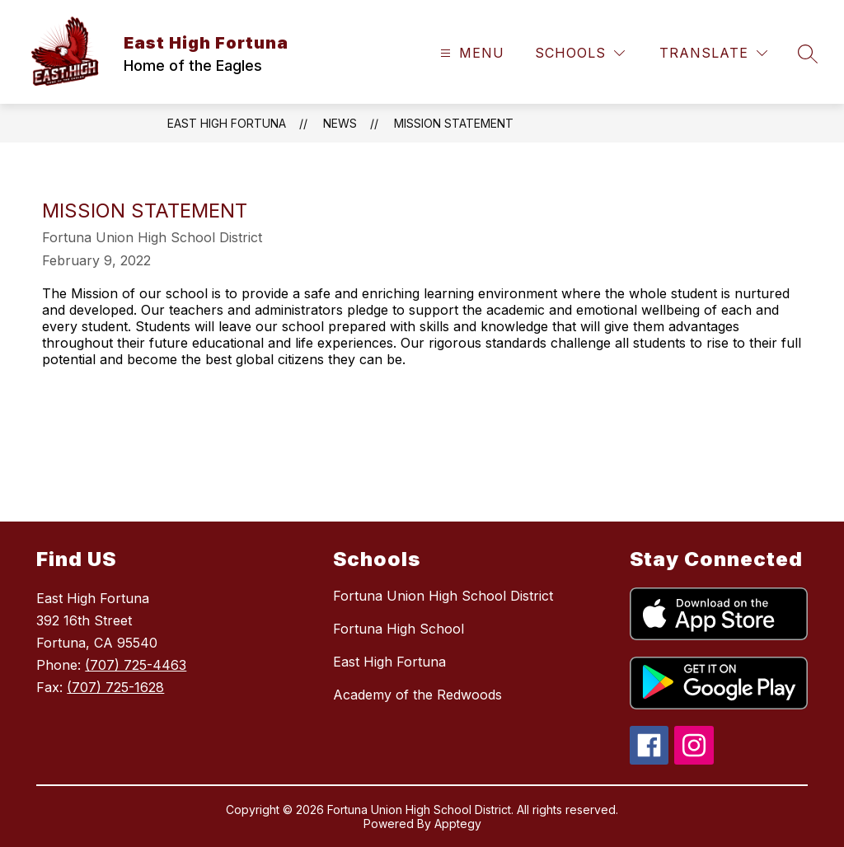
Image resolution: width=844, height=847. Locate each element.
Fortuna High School (398, 628)
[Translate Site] (713, 53)
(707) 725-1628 (115, 687)
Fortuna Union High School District (443, 595)
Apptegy (457, 824)
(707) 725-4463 (135, 665)
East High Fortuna (226, 123)
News (340, 123)
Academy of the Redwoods (417, 694)
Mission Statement (453, 123)
